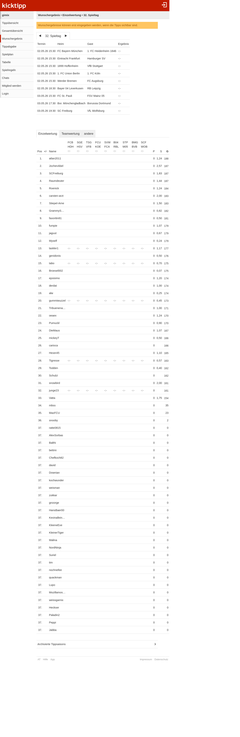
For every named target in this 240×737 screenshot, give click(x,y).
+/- (45, 151)
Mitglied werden (11, 85)
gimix (5, 15)
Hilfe (45, 659)
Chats (5, 77)
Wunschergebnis (12, 38)
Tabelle (6, 62)
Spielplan (7, 54)
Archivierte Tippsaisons (52, 644)
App (52, 659)
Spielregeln (9, 70)
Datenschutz (164, 659)
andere (88, 133)
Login (5, 93)
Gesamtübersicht (12, 30)
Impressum (148, 659)
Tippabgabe (9, 46)
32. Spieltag (53, 36)
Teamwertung (71, 133)
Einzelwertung (47, 133)
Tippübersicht (10, 22)
